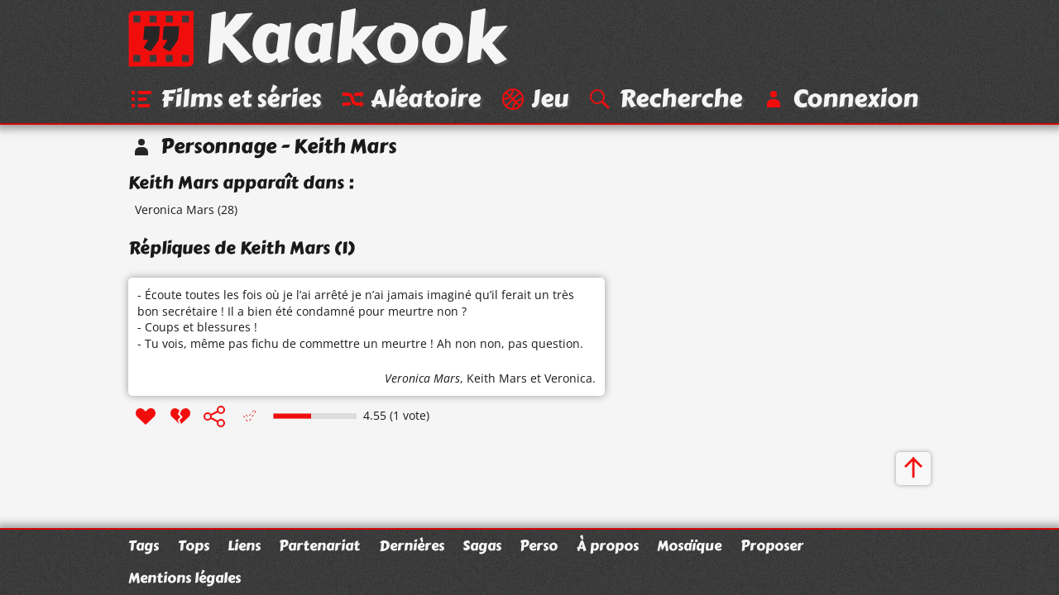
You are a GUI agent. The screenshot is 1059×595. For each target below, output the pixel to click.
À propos (608, 545)
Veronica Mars (174, 209)
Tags (143, 545)
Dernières (411, 545)
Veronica (568, 378)
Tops (193, 545)
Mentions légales (184, 577)
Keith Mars (497, 378)
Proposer (771, 545)
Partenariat (319, 545)
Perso (539, 545)
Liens (244, 545)
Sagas (481, 545)
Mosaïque (689, 545)
